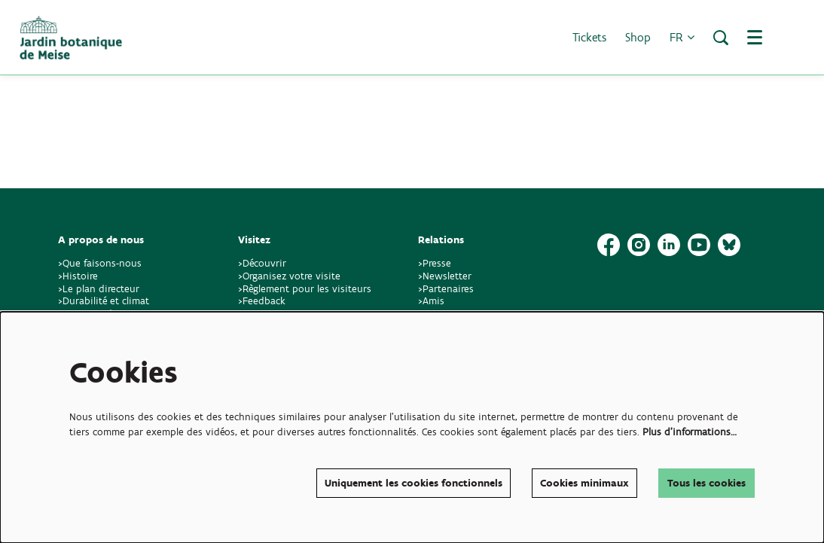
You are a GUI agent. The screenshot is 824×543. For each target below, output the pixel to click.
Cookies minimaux (584, 483)
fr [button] (682, 37)
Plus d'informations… (689, 432)
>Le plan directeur (100, 288)
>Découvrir (262, 263)
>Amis (431, 300)
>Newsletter (445, 276)
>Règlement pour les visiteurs (304, 288)
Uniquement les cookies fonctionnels (413, 483)
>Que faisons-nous (100, 263)
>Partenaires (446, 288)
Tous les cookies (706, 483)
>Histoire (78, 276)
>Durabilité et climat (103, 300)
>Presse (434, 263)
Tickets (589, 37)
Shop (638, 37)
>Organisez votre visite (289, 276)
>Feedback (261, 300)
